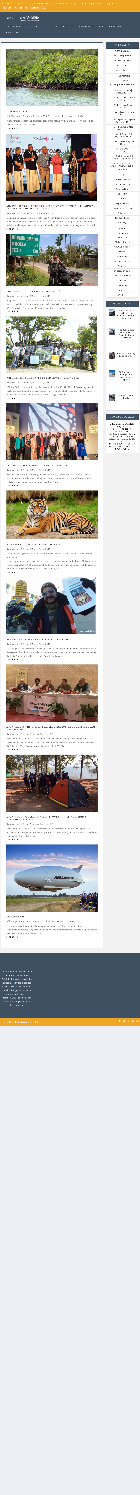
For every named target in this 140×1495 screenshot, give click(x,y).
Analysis (122, 168)
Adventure (122, 69)
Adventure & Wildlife (30, 1021)
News (102, 24)
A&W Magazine (122, 54)
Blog (73, 3)
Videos (124, 232)
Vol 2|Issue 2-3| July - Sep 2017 (35, 212)
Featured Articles (122, 207)
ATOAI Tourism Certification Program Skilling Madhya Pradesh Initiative (46, 817)
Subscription (113, 24)
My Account (96, 3)
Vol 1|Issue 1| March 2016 (124, 90)
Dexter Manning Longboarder (126, 353)
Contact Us (22, 3)
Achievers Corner (122, 59)
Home (9, 24)
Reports (37, 115)
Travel (122, 279)
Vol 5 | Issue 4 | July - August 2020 (63, 115)
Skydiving (124, 74)
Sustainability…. (18, 110)
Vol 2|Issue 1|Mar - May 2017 (34, 295)
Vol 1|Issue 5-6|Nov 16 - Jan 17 (35, 733)
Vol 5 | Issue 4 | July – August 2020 (122, 163)
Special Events (122, 269)
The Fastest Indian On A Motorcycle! (33, 290)
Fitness (122, 212)
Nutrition (122, 255)
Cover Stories (122, 183)
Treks (124, 79)
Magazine (18, 24)
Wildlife (122, 293)
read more (12, 126)
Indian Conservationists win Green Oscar (37, 464)
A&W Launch (122, 49)
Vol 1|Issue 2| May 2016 (124, 97)
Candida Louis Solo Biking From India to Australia (126, 332)
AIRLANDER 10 (15, 915)
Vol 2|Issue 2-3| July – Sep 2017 (124, 134)
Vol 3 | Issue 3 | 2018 (124, 148)
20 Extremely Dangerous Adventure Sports (126, 374)
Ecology (122, 192)
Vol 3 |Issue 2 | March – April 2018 (122, 156)
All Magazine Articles (19, 115)
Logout (110, 3)
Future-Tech (122, 216)
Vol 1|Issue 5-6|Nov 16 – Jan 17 (125, 119)
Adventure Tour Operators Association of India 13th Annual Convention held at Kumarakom (50, 206)
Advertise (7, 3)
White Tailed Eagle (126, 395)
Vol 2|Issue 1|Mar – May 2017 (124, 126)
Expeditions (57, 24)
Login (82, 3)
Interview (122, 236)
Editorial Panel (37, 24)
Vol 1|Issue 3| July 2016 (124, 104)
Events (69, 24)
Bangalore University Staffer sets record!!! (38, 638)
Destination (122, 187)
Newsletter (61, 3)
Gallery (90, 24)
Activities (122, 64)
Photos (124, 227)
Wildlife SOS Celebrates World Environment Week (42, 376)
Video (122, 289)
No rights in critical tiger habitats (33, 543)
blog (122, 173)
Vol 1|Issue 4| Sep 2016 (125, 112)
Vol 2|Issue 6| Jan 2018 (125, 141)
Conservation (122, 178)
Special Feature (122, 274)
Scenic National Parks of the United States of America (126, 313)
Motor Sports (122, 240)
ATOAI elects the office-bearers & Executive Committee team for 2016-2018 (50, 727)
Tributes (122, 284)
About (80, 24)
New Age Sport (122, 245)
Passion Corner (122, 260)
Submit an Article (42, 3)
